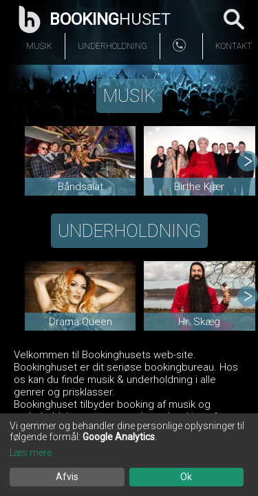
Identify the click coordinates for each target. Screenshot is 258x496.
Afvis (67, 476)
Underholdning (112, 46)
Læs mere (31, 452)
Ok (186, 476)
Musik (39, 46)
